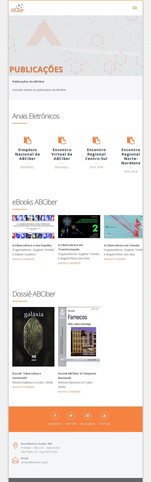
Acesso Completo (23, 259)
